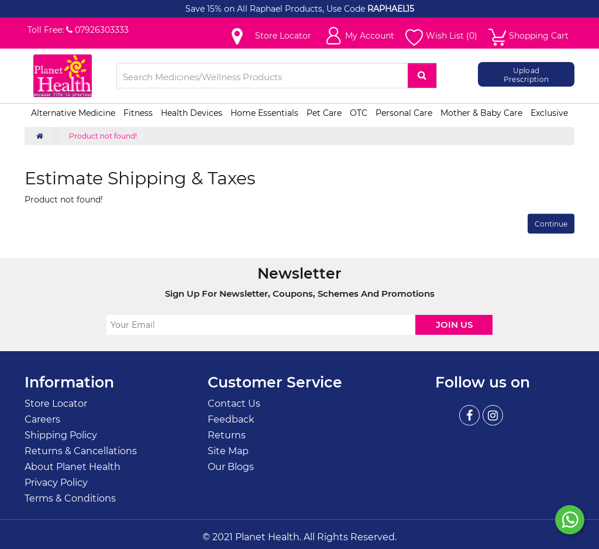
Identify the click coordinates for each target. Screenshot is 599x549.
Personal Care (404, 113)
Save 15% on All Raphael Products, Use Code (276, 9)
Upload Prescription (526, 74)
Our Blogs (231, 466)
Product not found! (103, 136)
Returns (227, 435)
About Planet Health (73, 466)
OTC (358, 113)
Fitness (138, 113)
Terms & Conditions (70, 498)
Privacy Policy (56, 482)
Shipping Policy (61, 435)
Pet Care (324, 113)
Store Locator (56, 403)
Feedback (231, 419)
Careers (42, 419)
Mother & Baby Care (481, 113)
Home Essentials (264, 113)
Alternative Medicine (73, 113)
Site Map (228, 451)
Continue (551, 223)
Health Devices (191, 113)
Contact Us (234, 403)
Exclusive (549, 113)
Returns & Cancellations (81, 451)
